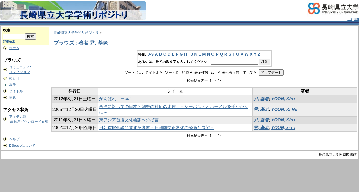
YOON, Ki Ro (284, 109)
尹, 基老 (261, 99)
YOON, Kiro (283, 99)
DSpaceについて (22, 145)
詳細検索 (9, 41)
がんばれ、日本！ (116, 99)
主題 (12, 97)
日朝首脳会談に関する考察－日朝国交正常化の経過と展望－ (156, 127)
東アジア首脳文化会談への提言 (129, 120)
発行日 (14, 78)
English (353, 19)
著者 (12, 85)
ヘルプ (14, 139)
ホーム (14, 48)
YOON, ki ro (283, 127)
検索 (6, 30)
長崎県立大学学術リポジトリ (76, 33)
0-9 (151, 54)
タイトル (16, 91)
